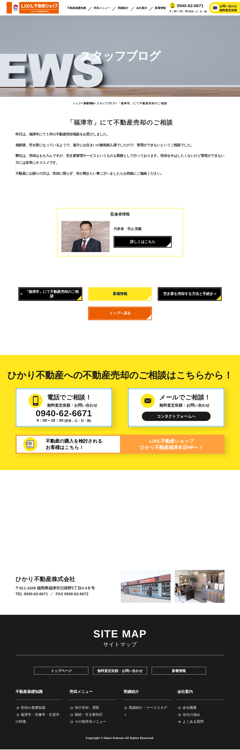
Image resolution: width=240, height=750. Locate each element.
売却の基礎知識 (33, 708)
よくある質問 (193, 721)
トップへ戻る (120, 313)
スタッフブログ (106, 103)
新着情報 (160, 7)
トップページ (61, 671)
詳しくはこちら (142, 242)
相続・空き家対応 (89, 715)
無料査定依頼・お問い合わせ (120, 671)
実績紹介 (123, 7)
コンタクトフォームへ (176, 416)
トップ (77, 103)
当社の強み (191, 715)
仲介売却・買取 (87, 708)
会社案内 (141, 7)
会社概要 (190, 708)
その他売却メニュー (90, 721)
